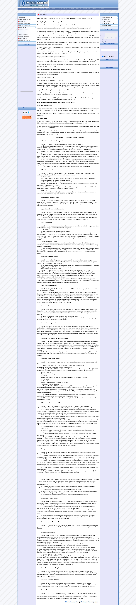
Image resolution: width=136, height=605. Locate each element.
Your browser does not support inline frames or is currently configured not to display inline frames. (27, 61)
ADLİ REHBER (23, 32)
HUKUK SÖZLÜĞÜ (24, 36)
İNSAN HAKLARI (23, 34)
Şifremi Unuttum (106, 40)
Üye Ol (104, 42)
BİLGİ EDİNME (106, 19)
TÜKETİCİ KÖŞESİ (106, 21)
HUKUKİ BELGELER (24, 40)
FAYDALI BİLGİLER (24, 25)
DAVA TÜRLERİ (23, 38)
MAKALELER (22, 21)
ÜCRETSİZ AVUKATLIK (108, 23)
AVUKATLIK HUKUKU (25, 19)
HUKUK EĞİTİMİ (106, 25)
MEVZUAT (22, 17)
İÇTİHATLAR (22, 27)
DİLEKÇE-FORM (23, 29)
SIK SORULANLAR (107, 17)
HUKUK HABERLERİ (24, 23)
